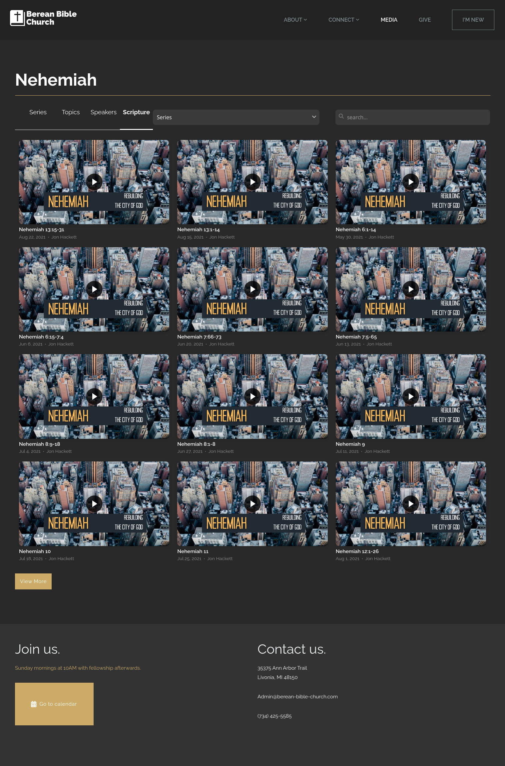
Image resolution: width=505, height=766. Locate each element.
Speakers (104, 112)
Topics (71, 112)
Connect (343, 20)
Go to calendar (53, 704)
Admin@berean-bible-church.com (297, 697)
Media (389, 20)
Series (38, 112)
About (295, 20)
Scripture (136, 112)
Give (425, 20)
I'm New (473, 20)
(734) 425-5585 (274, 716)
